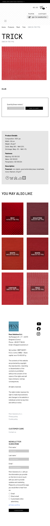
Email (10, 464)
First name (12, 447)
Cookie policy (13, 419)
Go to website (39, 17)
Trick (23, 27)
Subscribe (18, 510)
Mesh (18, 27)
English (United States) (13, 1)
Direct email (15, 496)
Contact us (12, 432)
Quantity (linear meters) (15, 104)
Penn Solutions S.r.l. (15, 414)
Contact (42, 13)
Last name (12, 455)
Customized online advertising (17, 500)
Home (31, 13)
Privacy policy (13, 416)
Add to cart (34, 108)
